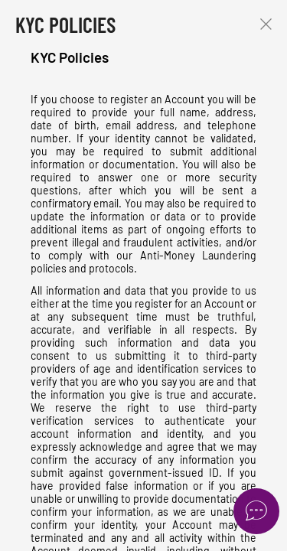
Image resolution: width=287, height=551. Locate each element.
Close (266, 24)
